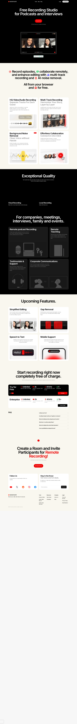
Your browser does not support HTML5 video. (23, 193)
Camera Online (42, 497)
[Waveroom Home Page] (12, 1)
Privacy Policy (65, 500)
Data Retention (65, 502)
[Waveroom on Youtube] (11, 487)
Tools (36, 1)
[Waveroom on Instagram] (29, 487)
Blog (41, 1)
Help (39, 1)
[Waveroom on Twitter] (17, 487)
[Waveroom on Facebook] (35, 487)
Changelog (49, 499)
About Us (56, 497)
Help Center (49, 497)
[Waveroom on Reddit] (23, 487)
